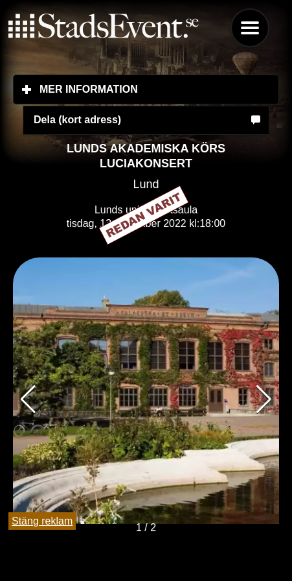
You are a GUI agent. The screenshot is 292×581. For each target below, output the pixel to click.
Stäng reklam (42, 521)
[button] (264, 399)
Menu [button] (249, 27)
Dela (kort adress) (77, 119)
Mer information (159, 89)
